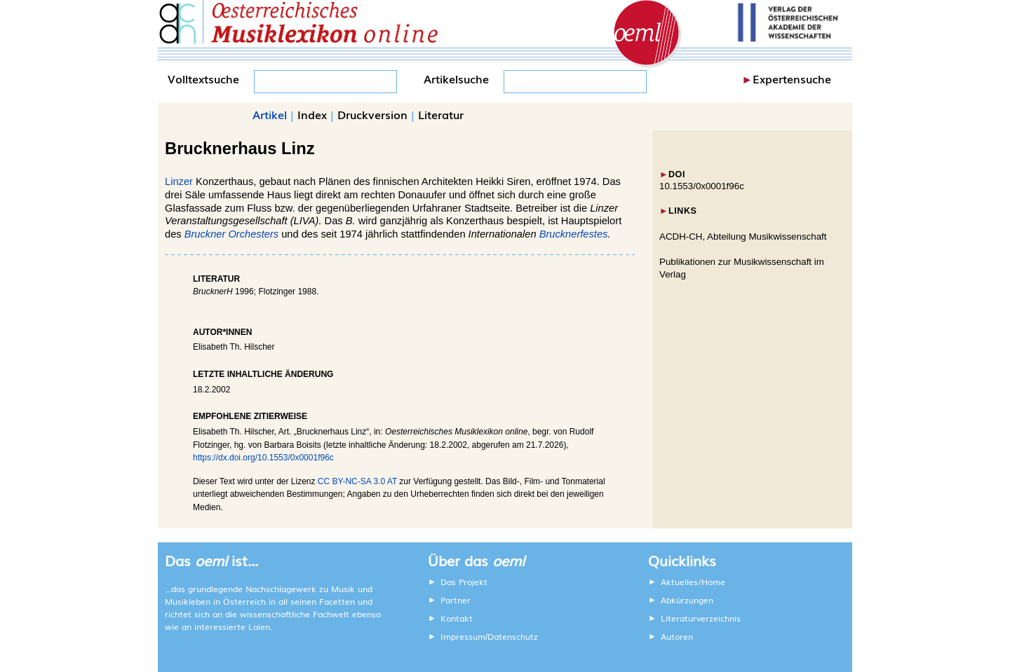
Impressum (462, 636)
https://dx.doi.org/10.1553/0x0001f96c (263, 457)
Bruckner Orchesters (231, 234)
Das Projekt (463, 581)
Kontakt (456, 618)
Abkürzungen (687, 600)
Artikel (269, 114)
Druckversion (372, 114)
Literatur (441, 114)
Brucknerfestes (573, 234)
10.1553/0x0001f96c (701, 186)
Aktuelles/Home (693, 581)
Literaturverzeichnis (701, 618)
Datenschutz (512, 636)
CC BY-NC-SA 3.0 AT (357, 481)
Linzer (179, 181)
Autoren (677, 636)
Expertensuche (792, 78)
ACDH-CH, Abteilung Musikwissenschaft (743, 236)
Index (312, 114)
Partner (455, 600)
